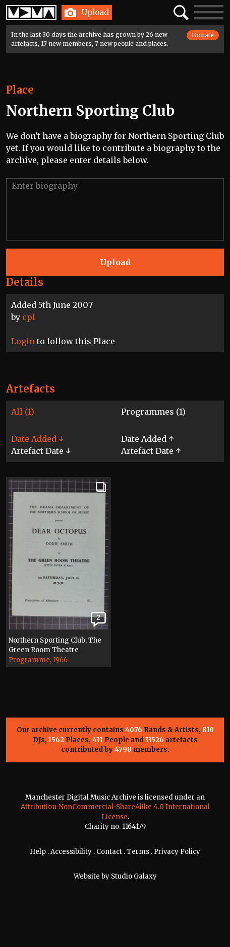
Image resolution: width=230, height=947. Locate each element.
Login (23, 341)
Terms (138, 851)
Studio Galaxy (134, 876)
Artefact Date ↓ (41, 451)
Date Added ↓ (37, 439)
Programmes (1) (153, 412)
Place (20, 90)
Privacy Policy (177, 851)
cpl (28, 317)
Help (38, 851)
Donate (203, 35)
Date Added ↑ (147, 439)
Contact (109, 851)
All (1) (22, 412)
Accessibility (71, 851)
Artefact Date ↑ (151, 451)
